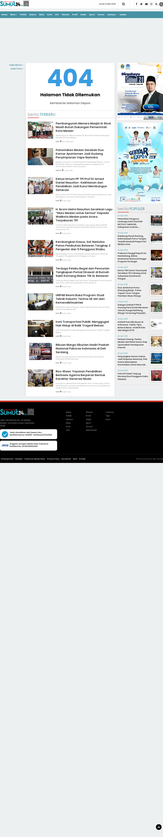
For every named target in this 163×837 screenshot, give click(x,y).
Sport (92, 14)
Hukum (32, 14)
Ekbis (41, 14)
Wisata (65, 14)
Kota (49, 14)
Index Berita (16, 65)
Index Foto (17, 68)
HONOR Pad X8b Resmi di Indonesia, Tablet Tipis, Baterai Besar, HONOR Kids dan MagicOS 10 (131, 326)
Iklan (75, 459)
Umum (101, 14)
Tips (108, 415)
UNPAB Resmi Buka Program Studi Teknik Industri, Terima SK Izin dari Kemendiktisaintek (80, 299)
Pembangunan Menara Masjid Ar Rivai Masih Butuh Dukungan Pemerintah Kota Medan (83, 127)
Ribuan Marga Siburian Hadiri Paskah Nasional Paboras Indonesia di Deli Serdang (82, 348)
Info (57, 14)
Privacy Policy (53, 459)
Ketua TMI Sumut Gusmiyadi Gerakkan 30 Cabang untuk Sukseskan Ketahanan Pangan (132, 274)
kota (57, 141)
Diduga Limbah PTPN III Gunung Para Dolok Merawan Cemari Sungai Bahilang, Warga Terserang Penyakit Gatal (133, 310)
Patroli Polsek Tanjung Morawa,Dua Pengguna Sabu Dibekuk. (133, 376)
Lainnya (111, 14)
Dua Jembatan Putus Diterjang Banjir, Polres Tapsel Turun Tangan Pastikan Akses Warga (129, 291)
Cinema (110, 412)
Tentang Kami (7, 459)
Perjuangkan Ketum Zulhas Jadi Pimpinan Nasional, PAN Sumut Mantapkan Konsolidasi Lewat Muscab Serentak (132, 362)
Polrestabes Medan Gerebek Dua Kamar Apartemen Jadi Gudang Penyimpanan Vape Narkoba (80, 153)
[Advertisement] (81, 41)
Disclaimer (66, 459)
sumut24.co (147, 459)
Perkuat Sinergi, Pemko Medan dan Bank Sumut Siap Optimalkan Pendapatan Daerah (132, 343)
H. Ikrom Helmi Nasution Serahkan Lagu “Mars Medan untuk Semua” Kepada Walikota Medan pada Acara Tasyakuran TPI (84, 214)
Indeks (123, 14)
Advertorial (91, 430)
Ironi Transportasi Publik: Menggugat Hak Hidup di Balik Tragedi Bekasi (82, 323)
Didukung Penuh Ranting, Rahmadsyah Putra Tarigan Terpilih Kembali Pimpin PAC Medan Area (132, 240)
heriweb (159, 459)
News (13, 14)
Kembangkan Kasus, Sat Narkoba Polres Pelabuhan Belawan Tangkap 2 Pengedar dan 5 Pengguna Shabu (83, 245)
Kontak (82, 459)
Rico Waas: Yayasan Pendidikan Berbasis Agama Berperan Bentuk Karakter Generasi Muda (80, 375)
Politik (23, 14)
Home (4, 14)
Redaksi (19, 459)
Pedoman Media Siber (35, 459)
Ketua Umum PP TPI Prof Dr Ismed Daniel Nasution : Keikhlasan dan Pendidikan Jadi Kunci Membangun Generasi (81, 184)
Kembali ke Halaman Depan (70, 103)
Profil (75, 14)
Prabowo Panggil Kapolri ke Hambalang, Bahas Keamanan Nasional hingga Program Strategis (132, 257)
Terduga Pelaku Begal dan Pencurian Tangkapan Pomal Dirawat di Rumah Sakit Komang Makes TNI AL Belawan (82, 272)
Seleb (83, 14)
